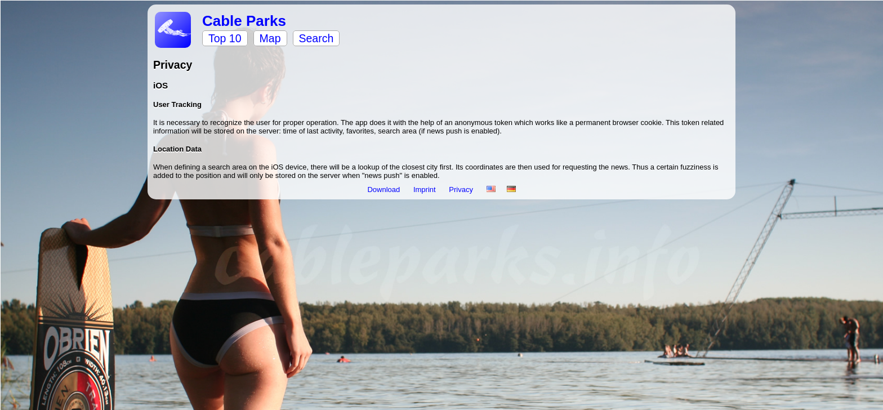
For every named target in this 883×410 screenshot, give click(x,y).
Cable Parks (244, 20)
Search (316, 38)
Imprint (425, 189)
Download (384, 189)
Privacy (462, 189)
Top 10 (225, 38)
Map (270, 38)
